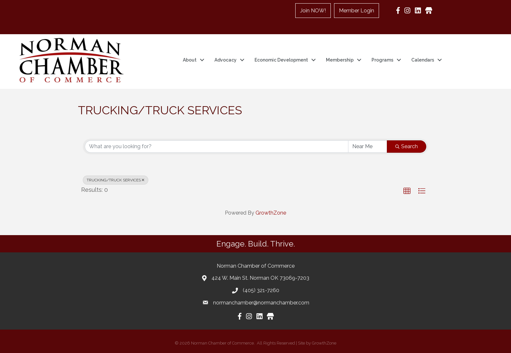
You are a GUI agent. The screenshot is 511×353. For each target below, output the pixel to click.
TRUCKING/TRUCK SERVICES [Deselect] (115, 180)
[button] (407, 191)
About (190, 60)
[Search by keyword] (216, 146)
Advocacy (225, 60)
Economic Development (281, 60)
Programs (382, 60)
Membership (340, 60)
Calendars (422, 60)
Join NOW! (313, 10)
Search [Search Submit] (406, 146)
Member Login (356, 10)
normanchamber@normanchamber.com (261, 303)
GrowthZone (271, 213)
